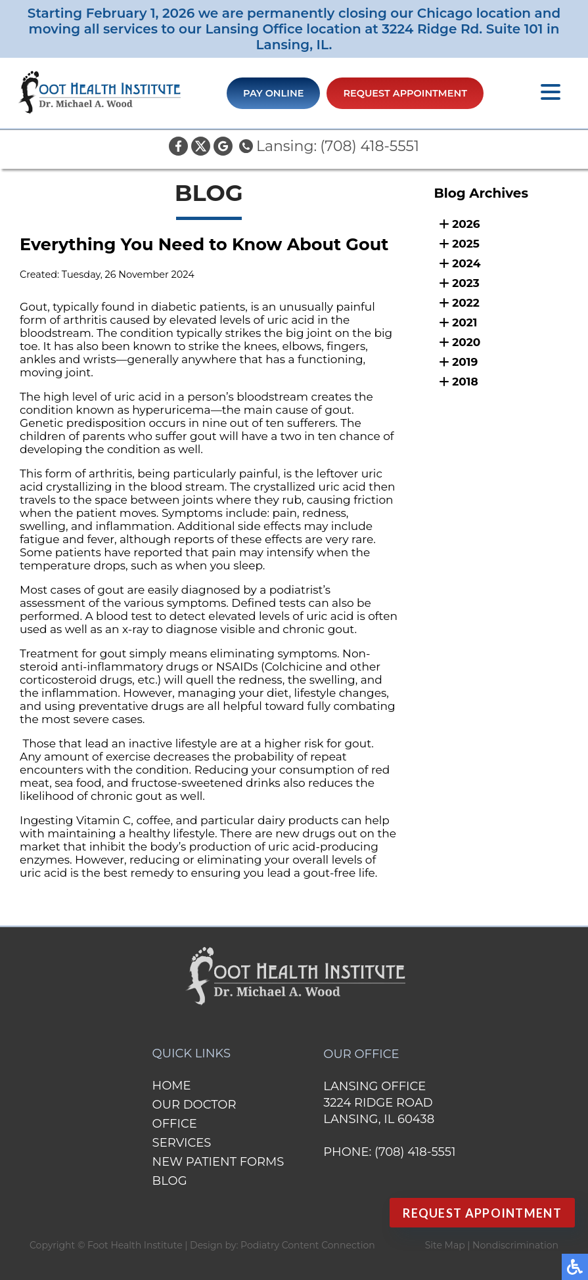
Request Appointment (405, 93)
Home (171, 1085)
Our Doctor (194, 1104)
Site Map (445, 1245)
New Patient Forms (218, 1162)
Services (182, 1143)
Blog (169, 1181)
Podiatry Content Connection (307, 1245)
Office (174, 1123)
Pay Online (273, 93)
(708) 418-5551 (369, 146)
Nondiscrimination (515, 1245)
